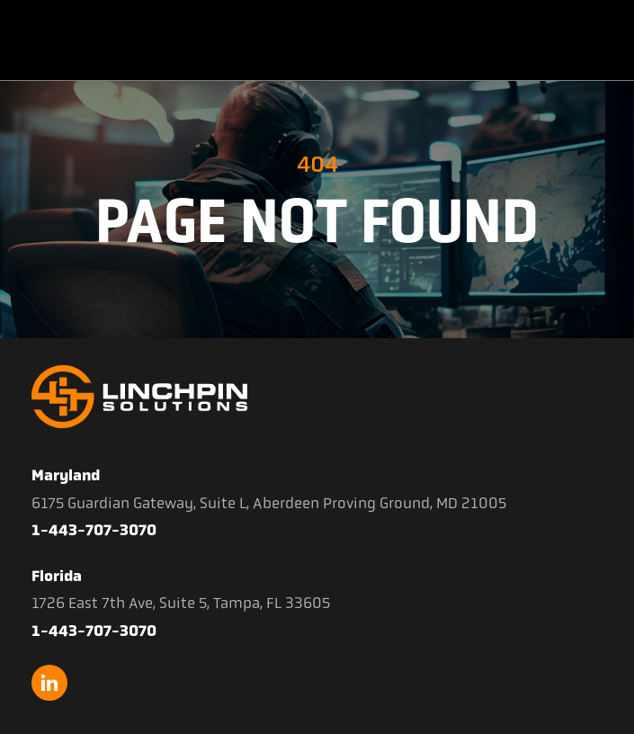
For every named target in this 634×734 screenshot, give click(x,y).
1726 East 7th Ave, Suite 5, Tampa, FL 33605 (180, 603)
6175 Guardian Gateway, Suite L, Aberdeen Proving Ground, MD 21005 (268, 503)
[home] (109, 40)
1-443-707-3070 (93, 530)
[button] (602, 40)
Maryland (65, 475)
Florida (56, 576)
